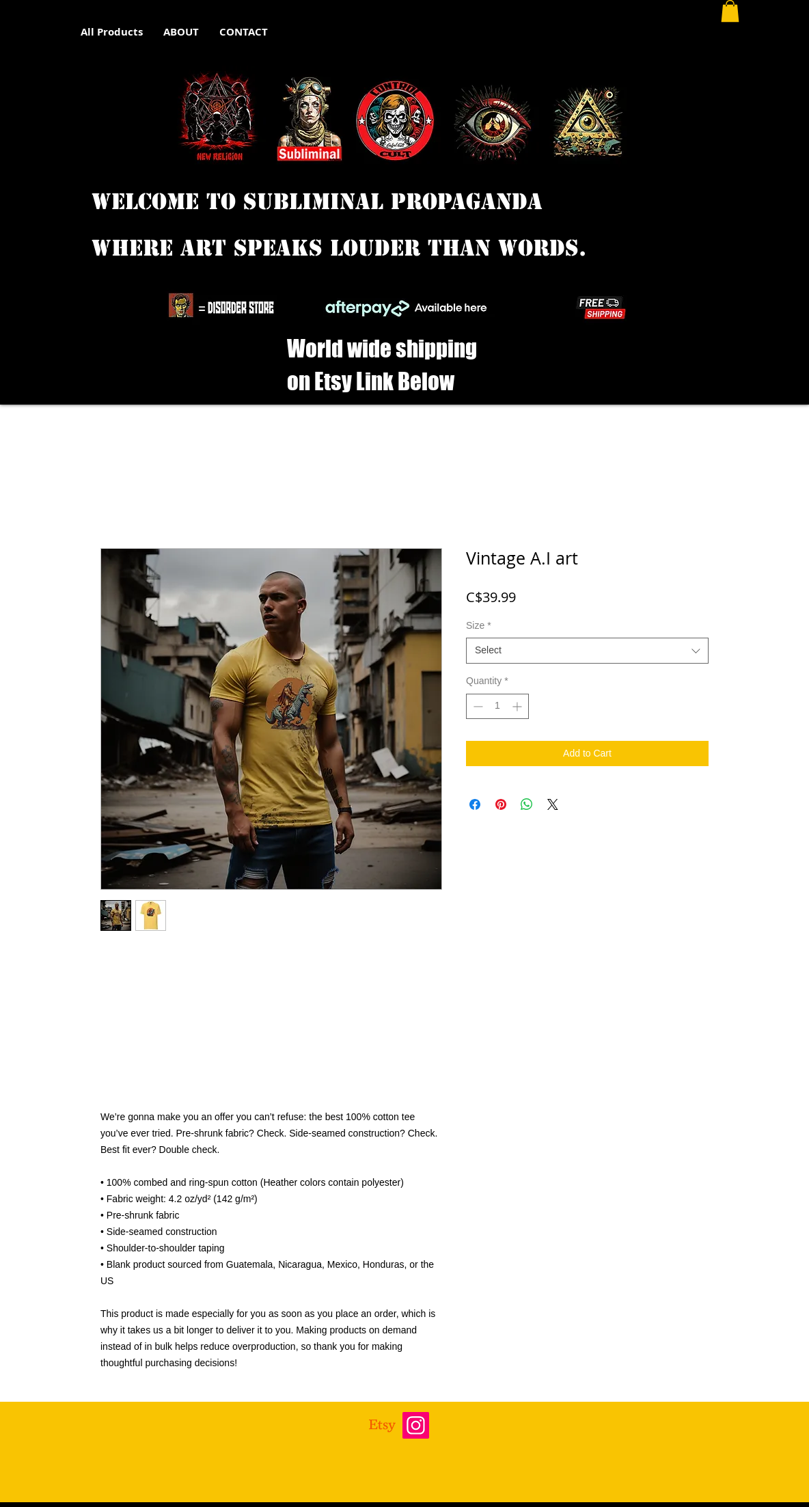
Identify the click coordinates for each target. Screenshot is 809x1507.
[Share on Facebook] (475, 804)
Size (478, 625)
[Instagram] (415, 1425)
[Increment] (518, 706)
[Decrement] (476, 706)
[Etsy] (382, 1425)
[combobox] (587, 651)
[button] (730, 11)
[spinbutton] (497, 706)
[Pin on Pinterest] (501, 804)
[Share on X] (553, 804)
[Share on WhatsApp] (527, 804)
